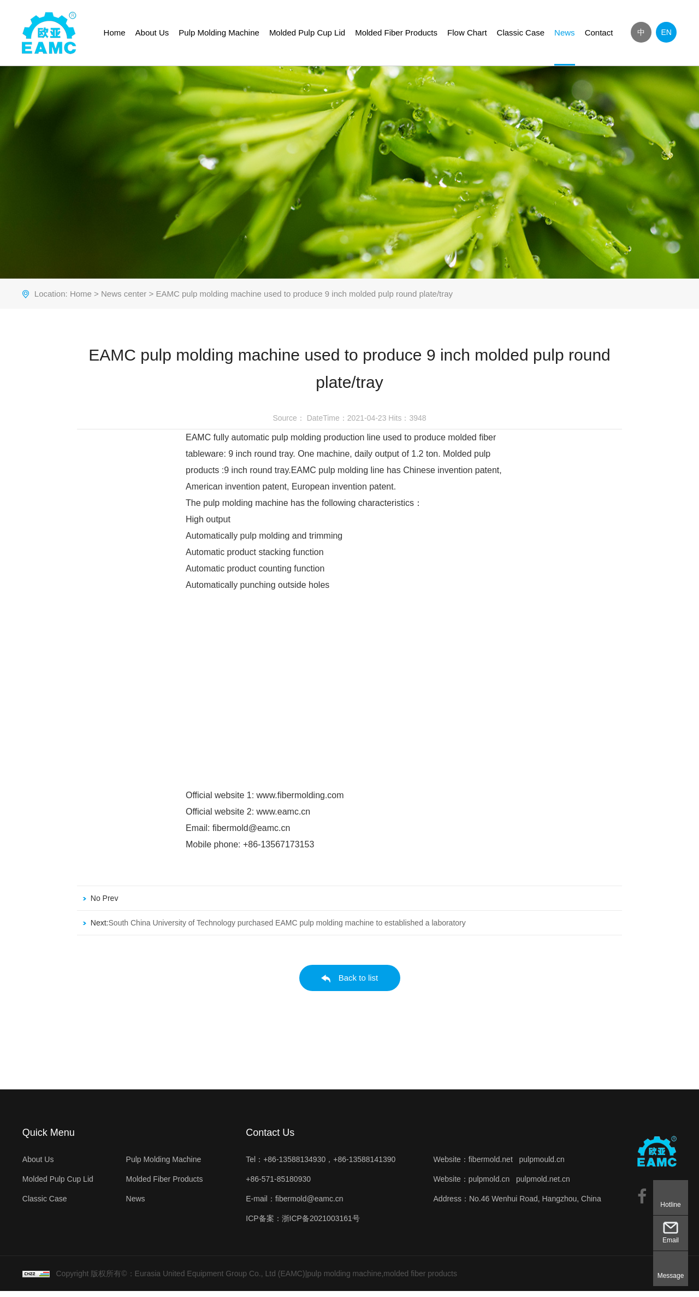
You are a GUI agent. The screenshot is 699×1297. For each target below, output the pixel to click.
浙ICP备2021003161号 (320, 1224)
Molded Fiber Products (397, 32)
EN (666, 32)
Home (115, 32)
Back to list (349, 984)
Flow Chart (468, 32)
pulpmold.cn (489, 1185)
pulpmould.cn (542, 1165)
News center (123, 299)
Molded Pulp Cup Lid (308, 32)
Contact (599, 32)
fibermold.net (491, 1165)
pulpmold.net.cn (543, 1185)
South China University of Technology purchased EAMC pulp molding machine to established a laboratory (286, 928)
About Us (152, 32)
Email (670, 1240)
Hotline (670, 1204)
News (565, 32)
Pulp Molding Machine (219, 32)
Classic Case (521, 32)
